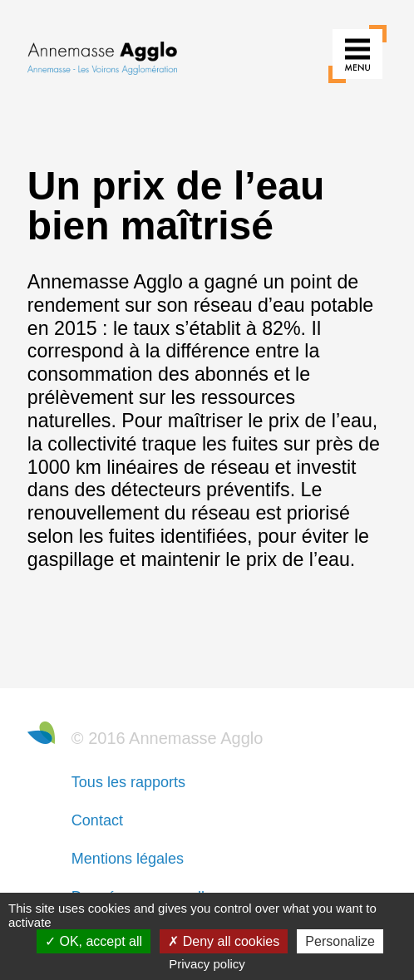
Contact (97, 820)
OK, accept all (93, 941)
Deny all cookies (223, 941)
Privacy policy (207, 964)
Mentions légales (127, 858)
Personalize (340, 941)
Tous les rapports (128, 782)
